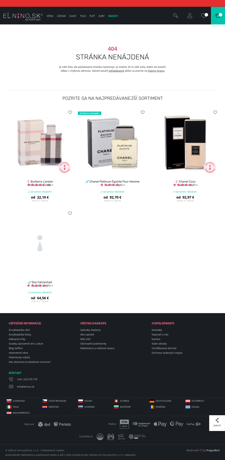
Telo (83, 16)
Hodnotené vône (18, 352)
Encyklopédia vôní (19, 330)
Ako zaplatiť (87, 334)
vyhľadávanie (116, 70)
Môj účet (85, 339)
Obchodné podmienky (93, 343)
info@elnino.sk (25, 386)
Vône (50, 16)
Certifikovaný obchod (164, 348)
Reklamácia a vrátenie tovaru (97, 348)
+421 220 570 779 (27, 379)
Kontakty (157, 330)
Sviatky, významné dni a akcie (26, 343)
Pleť (92, 16)
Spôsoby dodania (90, 330)
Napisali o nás (160, 334)
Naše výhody (159, 343)
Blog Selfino (15, 348)
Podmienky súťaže (19, 357)
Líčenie (61, 16)
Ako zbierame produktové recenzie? (30, 362)
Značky (113, 16)
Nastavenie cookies (53, 450)
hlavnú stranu (156, 70)
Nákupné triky (17, 339)
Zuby (101, 16)
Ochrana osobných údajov (167, 352)
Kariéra (156, 339)
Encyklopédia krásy (20, 334)
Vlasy (72, 16)
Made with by (203, 450)
